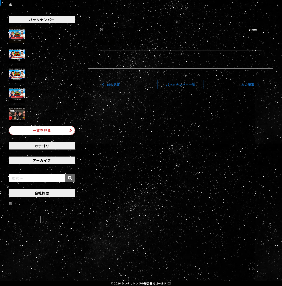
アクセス (24, 219)
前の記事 (113, 84)
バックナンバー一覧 (180, 84)
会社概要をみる (59, 219)
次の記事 (247, 84)
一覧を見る (42, 130)
